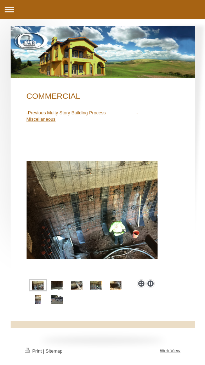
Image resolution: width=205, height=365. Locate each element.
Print (34, 351)
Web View (170, 350)
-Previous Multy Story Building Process (66, 112)
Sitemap (54, 351)
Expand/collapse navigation (102, 9)
